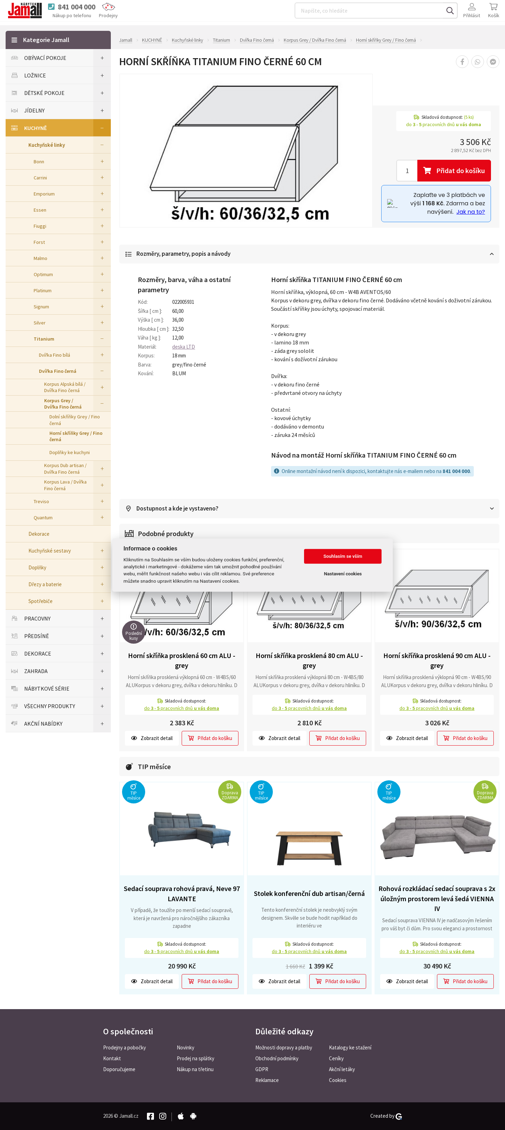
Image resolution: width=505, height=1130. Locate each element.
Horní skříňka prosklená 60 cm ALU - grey (181, 660)
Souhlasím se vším (342, 556)
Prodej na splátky (195, 1058)
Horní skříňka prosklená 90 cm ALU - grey (437, 660)
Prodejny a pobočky (124, 1047)
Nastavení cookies (343, 573)
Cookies (337, 1080)
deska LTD (183, 346)
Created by (386, 1116)
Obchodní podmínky (276, 1058)
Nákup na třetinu (195, 1069)
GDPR (261, 1069)
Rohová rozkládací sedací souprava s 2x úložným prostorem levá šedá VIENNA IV (437, 898)
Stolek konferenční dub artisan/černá (309, 893)
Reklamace (267, 1080)
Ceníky (336, 1058)
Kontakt (112, 1058)
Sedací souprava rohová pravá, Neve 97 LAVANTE (182, 893)
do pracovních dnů (181, 708)
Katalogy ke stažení (350, 1047)
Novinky (185, 1047)
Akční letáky (342, 1069)
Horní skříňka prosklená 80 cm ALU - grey (309, 660)
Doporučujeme (119, 1069)
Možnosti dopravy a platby (283, 1047)
